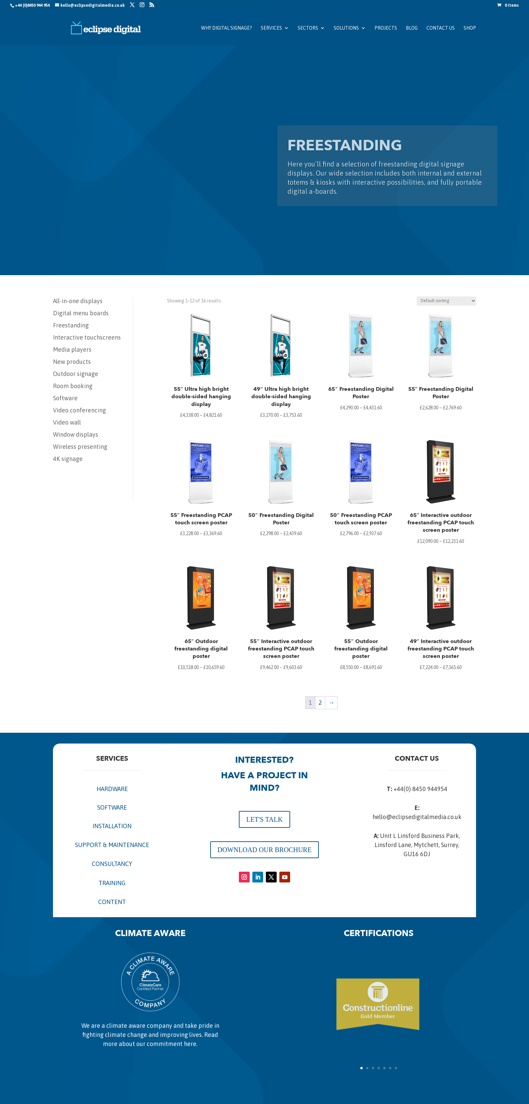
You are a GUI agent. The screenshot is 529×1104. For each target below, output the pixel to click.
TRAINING (112, 883)
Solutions (346, 28)
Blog (412, 28)
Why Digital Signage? (226, 28)
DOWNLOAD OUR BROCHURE (265, 849)
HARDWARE (112, 788)
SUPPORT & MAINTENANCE (112, 844)
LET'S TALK (264, 819)
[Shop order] (446, 301)
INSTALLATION (112, 826)
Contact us (440, 28)
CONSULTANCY (112, 863)
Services (271, 28)
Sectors (308, 28)
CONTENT (112, 901)
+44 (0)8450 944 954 (32, 5)
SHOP (470, 28)
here (190, 1043)
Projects (385, 28)
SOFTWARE (112, 807)
